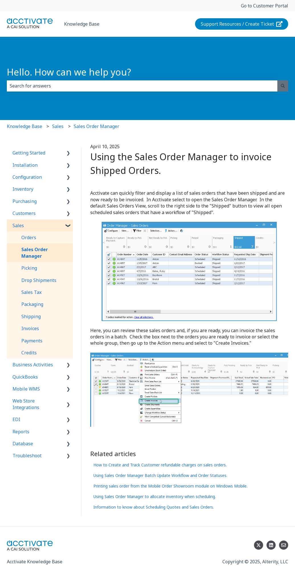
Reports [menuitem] (21, 431)
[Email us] (283, 545)
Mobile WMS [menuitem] (26, 389)
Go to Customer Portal (264, 6)
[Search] (282, 85)
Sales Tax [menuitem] (31, 292)
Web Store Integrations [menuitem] (26, 404)
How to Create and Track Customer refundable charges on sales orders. (160, 465)
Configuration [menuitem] (27, 177)
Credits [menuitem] (29, 353)
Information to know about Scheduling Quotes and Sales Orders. (153, 507)
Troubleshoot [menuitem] (27, 455)
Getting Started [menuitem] (29, 153)
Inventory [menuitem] (23, 189)
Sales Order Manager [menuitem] (34, 252)
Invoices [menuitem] (30, 328)
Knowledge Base (81, 24)
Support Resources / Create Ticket (242, 24)
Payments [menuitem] (31, 341)
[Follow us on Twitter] (258, 545)
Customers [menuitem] (24, 213)
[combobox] (142, 85)
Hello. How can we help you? (69, 72)
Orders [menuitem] (28, 237)
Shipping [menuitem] (31, 316)
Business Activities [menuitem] (33, 364)
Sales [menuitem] (18, 225)
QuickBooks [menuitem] (25, 377)
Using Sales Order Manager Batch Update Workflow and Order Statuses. (160, 475)
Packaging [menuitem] (32, 304)
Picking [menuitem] (29, 268)
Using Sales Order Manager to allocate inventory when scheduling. (154, 496)
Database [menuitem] (23, 443)
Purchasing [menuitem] (25, 201)
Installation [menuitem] (25, 165)
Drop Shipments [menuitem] (38, 280)
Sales (57, 126)
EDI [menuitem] (16, 419)
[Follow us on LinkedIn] (271, 545)
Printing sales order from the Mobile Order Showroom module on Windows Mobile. (170, 486)
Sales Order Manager (96, 126)
